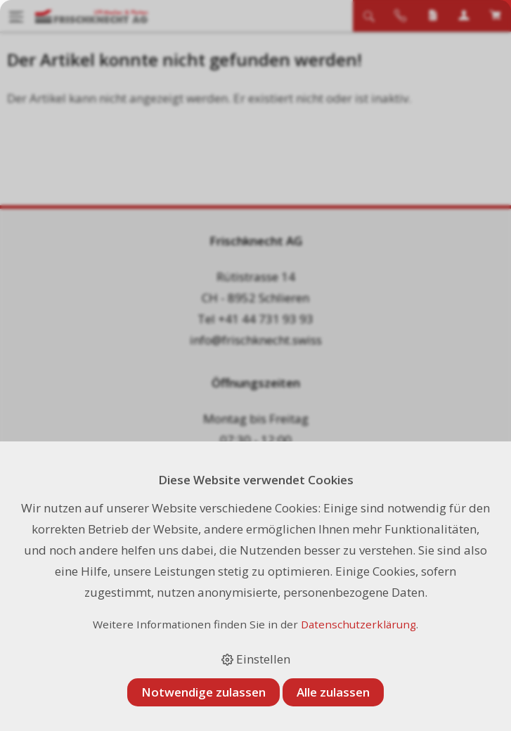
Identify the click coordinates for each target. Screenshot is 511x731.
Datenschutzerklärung (358, 624)
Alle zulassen (333, 692)
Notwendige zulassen (203, 692)
